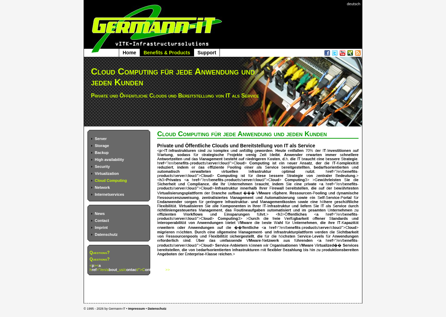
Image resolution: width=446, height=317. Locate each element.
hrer (263, 188)
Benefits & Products (167, 52)
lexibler (275, 250)
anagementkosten (279, 202)
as (196, 159)
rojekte (236, 155)
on (310, 175)
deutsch (353, 4)
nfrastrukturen (183, 150)
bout (113, 270)
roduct (198, 163)
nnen (257, 245)
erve (213, 163)
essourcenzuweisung (179, 197)
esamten (318, 210)
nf (243, 150)
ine (321, 159)
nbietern (239, 245)
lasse (212, 254)
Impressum (136, 308)
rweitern (166, 227)
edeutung (346, 175)
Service (222, 245)
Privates (173, 180)
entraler (325, 175)
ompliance (199, 184)
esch (340, 202)
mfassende (232, 240)
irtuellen (230, 171)
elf (322, 197)
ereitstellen (298, 188)
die (293, 159)
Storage (102, 146)
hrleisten (333, 180)
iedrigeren (256, 159)
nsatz (307, 163)
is (306, 250)
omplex (222, 150)
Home (129, 52)
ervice (272, 167)
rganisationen (285, 245)
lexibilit (166, 206)
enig (252, 155)
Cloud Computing (111, 180)
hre (332, 223)
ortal (347, 197)
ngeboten (168, 254)
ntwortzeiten (171, 159)
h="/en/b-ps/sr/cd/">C (201, 163)
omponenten (234, 206)
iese (262, 175)
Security (102, 166)
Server (101, 139)
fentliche (251, 227)
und (254, 202)
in (283, 163)
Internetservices (109, 194)
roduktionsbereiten (341, 250)
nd (235, 150)
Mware (265, 193)
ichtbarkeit (349, 232)
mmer (331, 155)
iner (249, 167)
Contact (102, 220)
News (100, 213)
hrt (262, 214)
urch (354, 206)
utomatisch (169, 171)
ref (94, 270)
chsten (289, 236)
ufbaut (236, 193)
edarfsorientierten (214, 250)
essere (334, 159)
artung (166, 155)
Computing (259, 163)
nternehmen (242, 184)
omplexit (347, 163)
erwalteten (201, 171)
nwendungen (211, 223)
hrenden (305, 240)
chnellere (350, 155)
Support (207, 52)
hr (223, 184)
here (328, 202)
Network (102, 187)
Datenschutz (106, 234)
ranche (220, 193)
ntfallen (296, 150)
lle (216, 206)
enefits (182, 163)
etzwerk (272, 240)
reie (277, 218)
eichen (226, 254)
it (265, 250)
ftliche (353, 202)
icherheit (168, 184)
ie (328, 163)
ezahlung (293, 250)
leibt (276, 155)
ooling (235, 167)
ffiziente (217, 167)
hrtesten (351, 188)
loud (240, 163)
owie (303, 197)
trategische (213, 155)
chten (187, 232)
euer (293, 163)
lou (224, 163)
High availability (109, 159)
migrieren (166, 232)
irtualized (325, 245)
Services (351, 245)
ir (267, 245)
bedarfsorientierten (331, 167)
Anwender (293, 155)
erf (289, 218)
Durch (200, 232)
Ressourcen (301, 193)
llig (250, 150)
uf (357, 150)
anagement (212, 159)
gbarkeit (301, 218)
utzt (311, 171)
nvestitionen (339, 150)
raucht (310, 159)
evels (319, 236)
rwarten (315, 155)
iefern (306, 206)
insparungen (237, 214)
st (274, 163)
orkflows (195, 214)
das (228, 210)
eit (264, 155)
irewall (278, 188)
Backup (102, 152)
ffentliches (297, 214)
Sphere (280, 193)
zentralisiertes (215, 197)
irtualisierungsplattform (181, 193)
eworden (264, 150)
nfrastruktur (260, 171)
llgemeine (228, 232)
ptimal (289, 171)
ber (202, 240)
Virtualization (107, 173)
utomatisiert (280, 210)
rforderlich (168, 240)
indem (183, 167)
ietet (232, 223)
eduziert (166, 167)
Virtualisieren (191, 206)
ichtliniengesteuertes (178, 210)
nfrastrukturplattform (294, 232)
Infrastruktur (226, 188)
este (268, 223)
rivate (311, 184)
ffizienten (167, 214)
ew (320, 180)
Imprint (101, 227)
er (319, 150)
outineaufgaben (251, 210)
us (287, 240)
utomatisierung (281, 197)
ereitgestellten (297, 167)
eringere (215, 202)
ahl (280, 223)
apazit (349, 223)
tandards (340, 218)
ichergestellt (242, 236)
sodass (183, 155)
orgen (191, 202)
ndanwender (171, 202)
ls (260, 167)
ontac (131, 270)
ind (203, 150)
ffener (320, 218)
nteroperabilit (170, 223)
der (319, 163)
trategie (350, 159)
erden (322, 232)
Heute (280, 150)
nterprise (195, 254)
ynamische (349, 193)
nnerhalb (249, 188)
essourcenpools (183, 236)
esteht (231, 159)
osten (275, 159)
